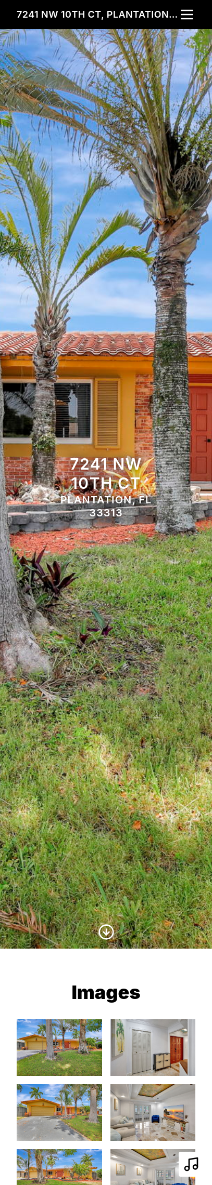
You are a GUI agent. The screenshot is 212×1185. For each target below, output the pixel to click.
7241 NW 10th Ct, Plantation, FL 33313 (98, 14)
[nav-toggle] (187, 14)
